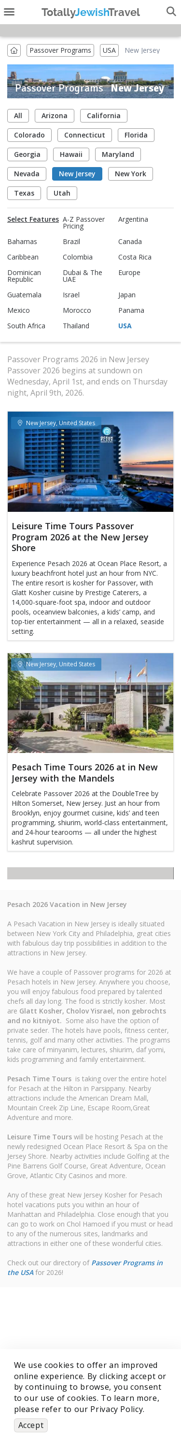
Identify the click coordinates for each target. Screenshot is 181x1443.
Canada (130, 241)
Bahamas (22, 241)
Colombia (78, 257)
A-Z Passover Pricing (84, 223)
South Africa (26, 325)
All (18, 115)
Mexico (18, 310)
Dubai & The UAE (82, 276)
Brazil (71, 241)
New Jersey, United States (56, 423)
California (104, 115)
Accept (31, 1425)
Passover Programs (60, 50)
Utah (62, 193)
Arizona (55, 115)
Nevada (27, 173)
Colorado (29, 134)
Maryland (118, 154)
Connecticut (84, 134)
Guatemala (24, 295)
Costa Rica (135, 257)
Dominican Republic (24, 276)
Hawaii (71, 154)
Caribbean (23, 257)
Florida (136, 134)
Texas (24, 193)
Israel (71, 295)
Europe (129, 272)
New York (130, 173)
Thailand (76, 325)
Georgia (27, 154)
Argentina (133, 219)
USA (109, 50)
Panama (131, 310)
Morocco (77, 310)
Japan (127, 295)
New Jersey (77, 173)
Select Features (33, 219)
